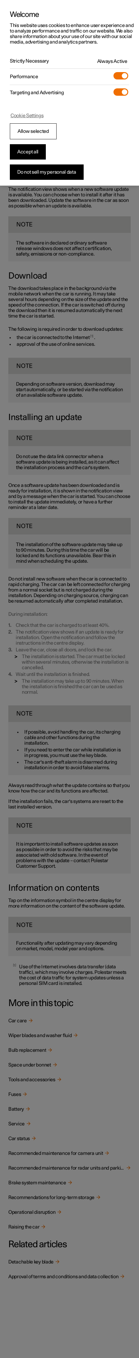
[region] (69, 93)
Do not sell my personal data (46, 172)
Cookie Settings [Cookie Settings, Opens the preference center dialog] (27, 115)
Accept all (27, 151)
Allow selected (33, 131)
